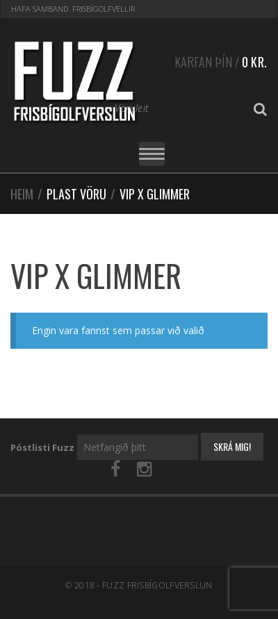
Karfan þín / (220, 59)
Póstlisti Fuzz (42, 447)
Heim (21, 194)
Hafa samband (39, 8)
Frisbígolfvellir (103, 8)
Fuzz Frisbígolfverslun (157, 585)
